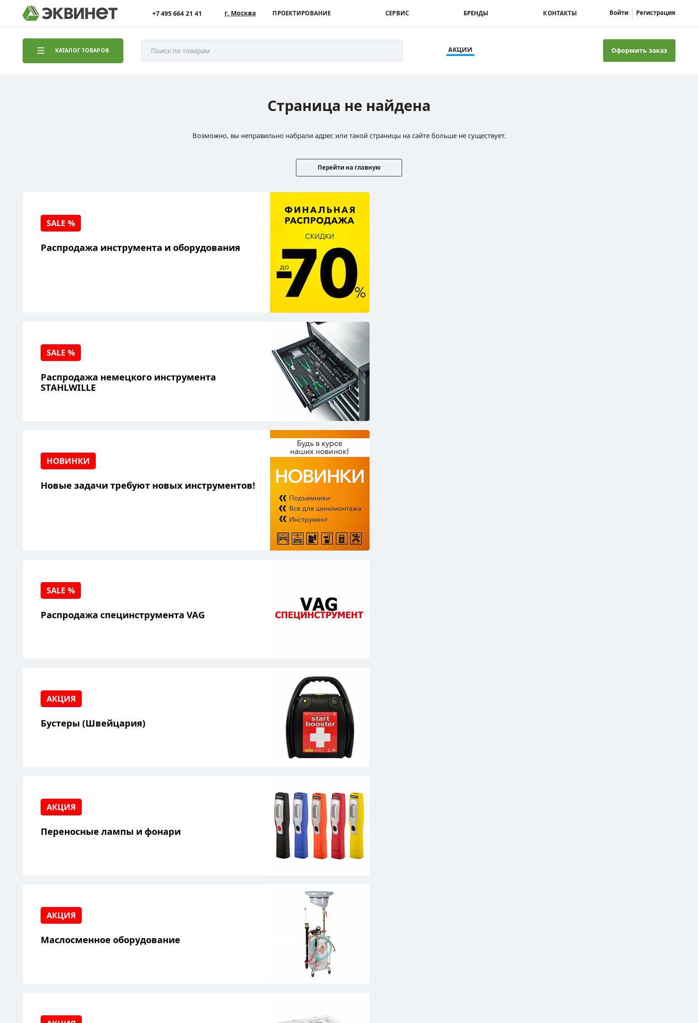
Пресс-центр (140, 849)
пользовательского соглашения (250, 989)
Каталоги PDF (141, 863)
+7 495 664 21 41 (177, 13)
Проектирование (301, 13)
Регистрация (655, 13)
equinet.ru (228, 947)
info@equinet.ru (639, 837)
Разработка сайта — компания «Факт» (609, 950)
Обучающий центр (65, 877)
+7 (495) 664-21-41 (636, 848)
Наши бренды (58, 891)
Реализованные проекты (74, 835)
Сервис (397, 13)
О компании (139, 835)
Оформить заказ (639, 50)
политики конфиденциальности (152, 989)
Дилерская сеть (144, 877)
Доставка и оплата (65, 905)
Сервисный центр (64, 863)
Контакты (560, 13)
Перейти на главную (349, 167)
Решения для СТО (64, 849)
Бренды (476, 13)
